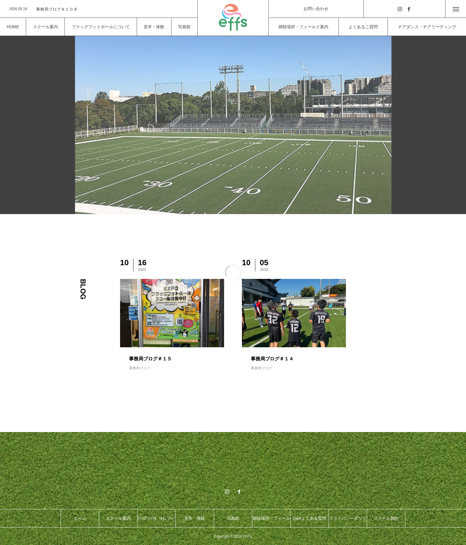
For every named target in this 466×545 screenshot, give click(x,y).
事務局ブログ (139, 368)
